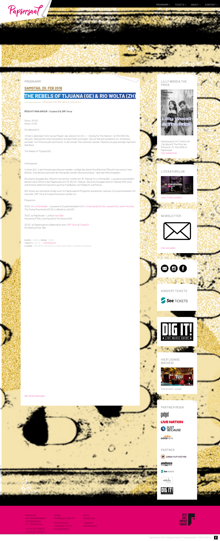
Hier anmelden (168, 247)
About (196, 4)
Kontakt (211, 4)
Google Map (89, 517)
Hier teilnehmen (169, 152)
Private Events (61, 528)
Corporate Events (63, 525)
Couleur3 (84, 224)
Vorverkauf (49, 243)
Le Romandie (41, 206)
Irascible (59, 215)
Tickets (180, 4)
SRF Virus (72, 224)
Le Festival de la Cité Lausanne (100, 206)
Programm (163, 4)
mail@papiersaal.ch (64, 517)
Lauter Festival (126, 206)
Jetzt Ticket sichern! (177, 187)
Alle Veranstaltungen (34, 395)
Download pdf (90, 525)
